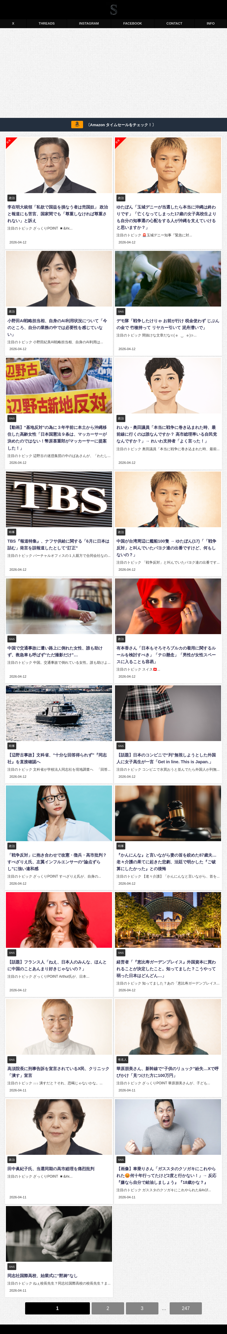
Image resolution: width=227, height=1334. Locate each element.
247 (186, 1290)
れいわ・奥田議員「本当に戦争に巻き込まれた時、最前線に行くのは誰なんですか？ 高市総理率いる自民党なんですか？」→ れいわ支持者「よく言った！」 (168, 425)
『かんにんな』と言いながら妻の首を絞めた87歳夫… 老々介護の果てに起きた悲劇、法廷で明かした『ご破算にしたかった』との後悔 (167, 849)
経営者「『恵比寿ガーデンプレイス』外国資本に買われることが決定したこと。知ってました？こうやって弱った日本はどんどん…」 (167, 955)
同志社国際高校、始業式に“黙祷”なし (42, 1259)
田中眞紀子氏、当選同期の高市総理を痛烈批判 (50, 1153)
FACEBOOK (132, 23)
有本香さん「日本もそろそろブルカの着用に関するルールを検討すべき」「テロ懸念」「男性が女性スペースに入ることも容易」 (167, 644)
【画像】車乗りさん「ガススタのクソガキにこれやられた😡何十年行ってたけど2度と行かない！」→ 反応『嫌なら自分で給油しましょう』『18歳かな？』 (168, 1160)
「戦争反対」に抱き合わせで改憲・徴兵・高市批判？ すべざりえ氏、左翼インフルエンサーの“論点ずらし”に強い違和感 (59, 849)
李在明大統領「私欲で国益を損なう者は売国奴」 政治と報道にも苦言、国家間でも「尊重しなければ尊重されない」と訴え (59, 214)
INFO (211, 23)
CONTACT (174, 23)
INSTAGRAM (89, 23)
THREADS (47, 23)
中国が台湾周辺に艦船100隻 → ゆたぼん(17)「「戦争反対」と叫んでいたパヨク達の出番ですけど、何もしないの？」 (168, 538)
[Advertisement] (113, 74)
